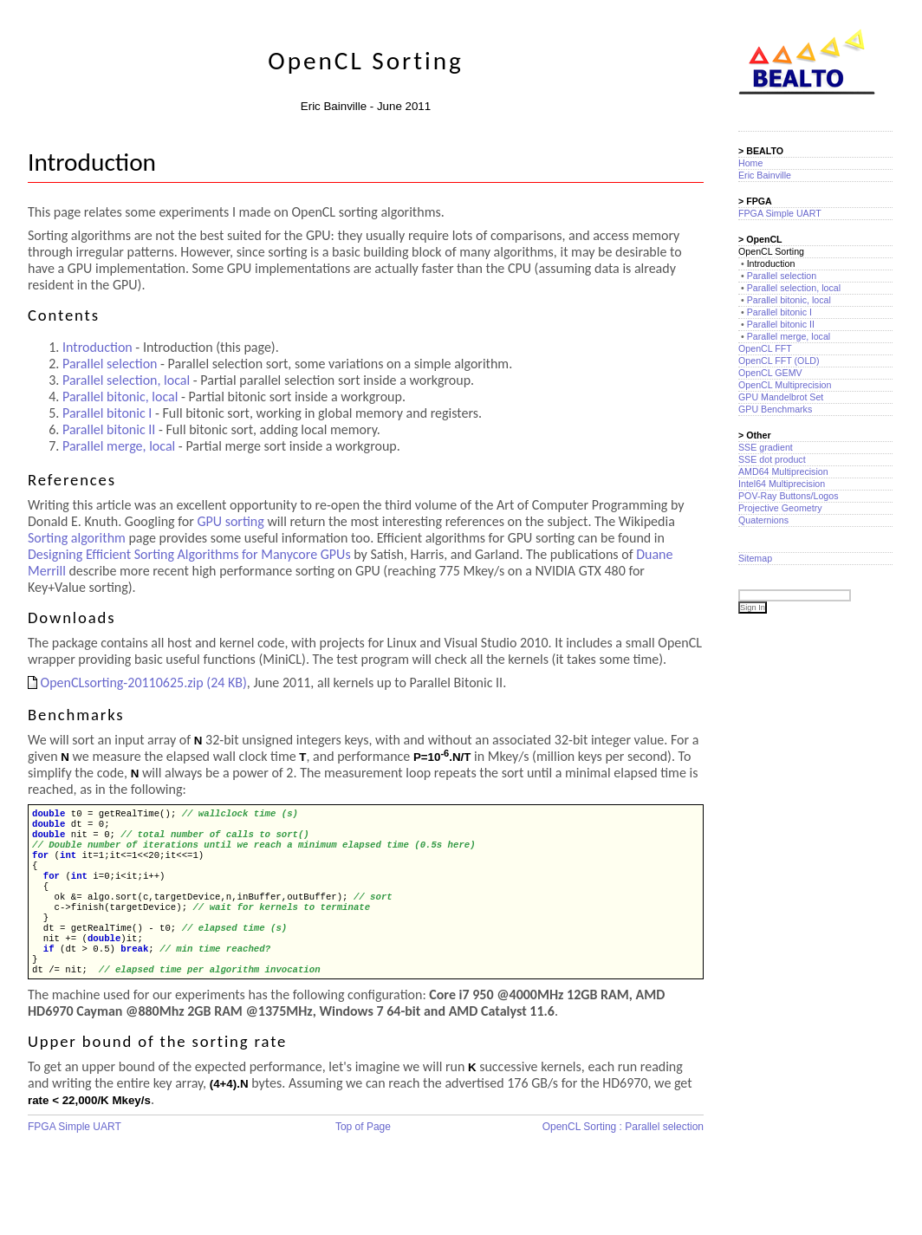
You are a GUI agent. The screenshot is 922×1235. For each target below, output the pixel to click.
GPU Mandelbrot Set (780, 397)
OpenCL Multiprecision (784, 385)
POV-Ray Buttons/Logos (788, 496)
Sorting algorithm (77, 538)
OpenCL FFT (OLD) (779, 360)
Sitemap (755, 558)
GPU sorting (230, 521)
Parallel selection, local (126, 380)
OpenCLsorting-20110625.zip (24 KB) (137, 682)
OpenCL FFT (765, 348)
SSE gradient (765, 447)
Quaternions (763, 520)
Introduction (97, 347)
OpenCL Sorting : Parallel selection (623, 1154)
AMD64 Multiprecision (783, 471)
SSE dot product (772, 459)
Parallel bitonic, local (120, 396)
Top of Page (363, 1154)
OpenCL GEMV (770, 372)
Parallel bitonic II (108, 429)
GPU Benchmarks (775, 409)
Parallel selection (109, 363)
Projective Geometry (780, 508)
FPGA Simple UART (74, 1154)
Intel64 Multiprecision (781, 483)
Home (750, 163)
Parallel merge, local (118, 446)
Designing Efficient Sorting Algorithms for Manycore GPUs (189, 554)
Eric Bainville (764, 175)
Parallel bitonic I (107, 413)
